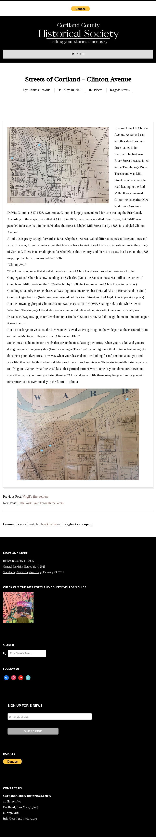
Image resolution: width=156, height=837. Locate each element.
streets (125, 90)
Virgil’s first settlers (35, 496)
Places (98, 90)
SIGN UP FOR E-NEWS (25, 705)
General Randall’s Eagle (17, 566)
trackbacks (48, 524)
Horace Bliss (10, 560)
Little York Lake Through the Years (40, 503)
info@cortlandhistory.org (20, 819)
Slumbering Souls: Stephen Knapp (22, 572)
